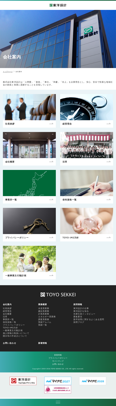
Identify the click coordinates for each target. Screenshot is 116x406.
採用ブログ (78, 322)
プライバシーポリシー (14, 325)
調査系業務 (43, 319)
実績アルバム (44, 322)
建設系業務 (43, 311)
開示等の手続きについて (15, 336)
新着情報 (42, 343)
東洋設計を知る (81, 311)
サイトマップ (58, 361)
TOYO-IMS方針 (10, 327)
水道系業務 (43, 308)
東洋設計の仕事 (81, 308)
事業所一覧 (8, 319)
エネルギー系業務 (47, 316)
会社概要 (7, 314)
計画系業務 (43, 314)
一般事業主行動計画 (13, 330)
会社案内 (7, 304)
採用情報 (77, 304)
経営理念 (7, 311)
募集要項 (77, 316)
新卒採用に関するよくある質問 (88, 319)
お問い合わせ (9, 343)
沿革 (5, 316)
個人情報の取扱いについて (16, 333)
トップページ (8, 72)
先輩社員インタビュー (84, 314)
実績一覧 (42, 325)
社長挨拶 (7, 308)
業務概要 (42, 304)
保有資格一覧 (9, 322)
